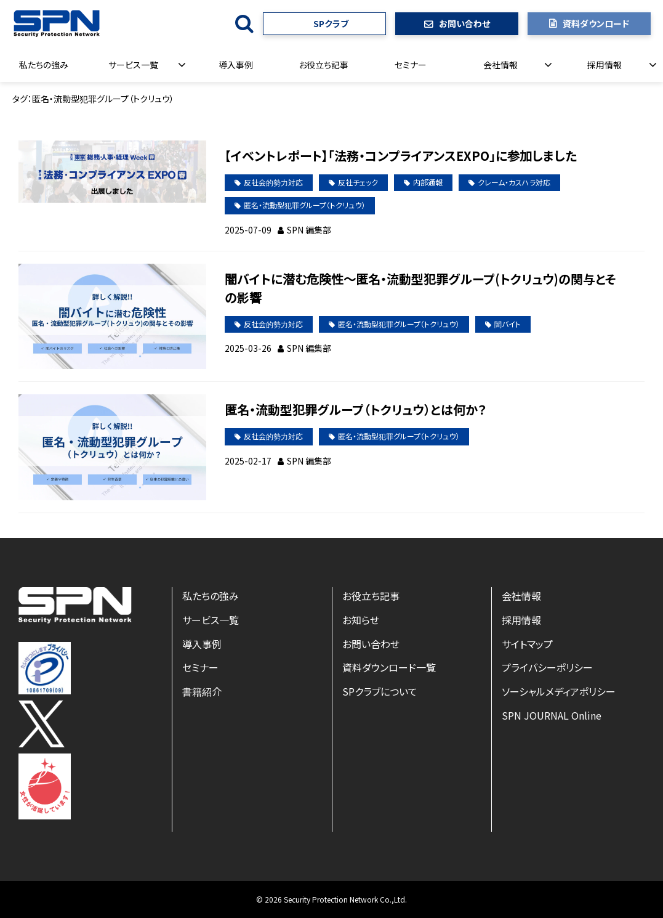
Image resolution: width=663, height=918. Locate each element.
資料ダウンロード (596, 23)
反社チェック (358, 182)
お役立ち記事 (323, 65)
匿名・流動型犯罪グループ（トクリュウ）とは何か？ (355, 409)
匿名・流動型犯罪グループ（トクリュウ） (304, 205)
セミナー (411, 65)
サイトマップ (527, 643)
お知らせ (360, 619)
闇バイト (507, 324)
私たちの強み (43, 65)
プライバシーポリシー (547, 667)
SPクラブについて (379, 691)
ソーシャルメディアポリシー (559, 691)
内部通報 (428, 182)
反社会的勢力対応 (273, 182)
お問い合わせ (464, 23)
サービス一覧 (133, 65)
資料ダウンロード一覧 (389, 667)
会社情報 (500, 65)
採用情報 (604, 65)
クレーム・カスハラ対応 (514, 182)
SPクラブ (330, 23)
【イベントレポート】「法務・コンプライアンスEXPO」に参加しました (401, 156)
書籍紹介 (202, 691)
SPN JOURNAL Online (551, 715)
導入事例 (236, 65)
